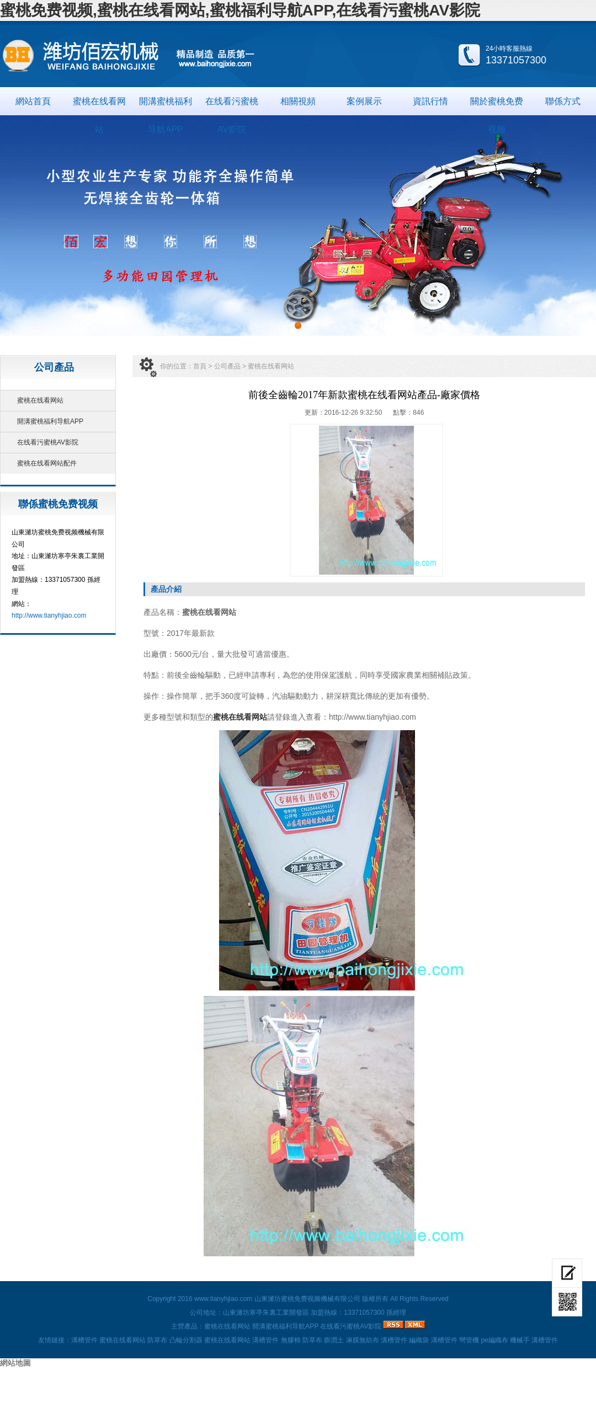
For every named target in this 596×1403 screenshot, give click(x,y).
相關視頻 (298, 101)
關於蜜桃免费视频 (496, 106)
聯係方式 (563, 101)
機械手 (520, 1340)
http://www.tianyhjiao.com (49, 615)
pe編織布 (494, 1340)
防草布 (157, 1340)
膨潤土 (334, 1340)
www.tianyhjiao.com (223, 1299)
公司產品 (227, 366)
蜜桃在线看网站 (99, 106)
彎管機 (469, 1340)
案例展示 (364, 101)
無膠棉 (291, 1340)
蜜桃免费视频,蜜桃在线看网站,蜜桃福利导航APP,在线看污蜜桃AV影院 (240, 10)
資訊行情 (430, 101)
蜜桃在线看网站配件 (47, 463)
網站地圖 (15, 1362)
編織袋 (419, 1340)
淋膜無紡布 (362, 1340)
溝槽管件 (84, 1340)
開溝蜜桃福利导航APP (165, 106)
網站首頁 (33, 101)
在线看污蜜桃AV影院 (231, 106)
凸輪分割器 (186, 1340)
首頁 (199, 366)
